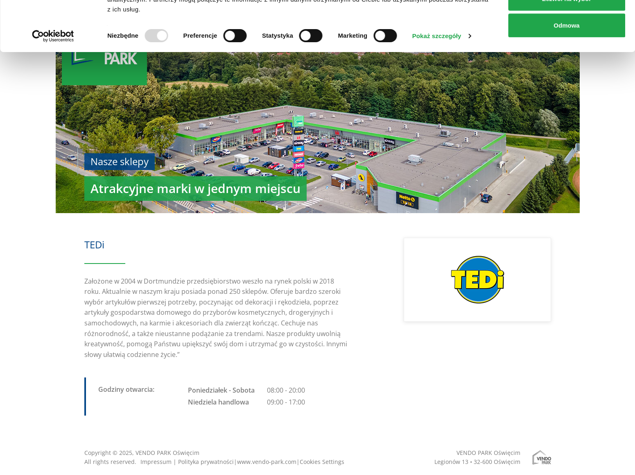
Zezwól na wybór (566, 48)
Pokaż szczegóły (436, 85)
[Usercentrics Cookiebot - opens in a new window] (53, 86)
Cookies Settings (322, 462)
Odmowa (566, 75)
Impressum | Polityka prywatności (187, 462)
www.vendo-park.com (266, 462)
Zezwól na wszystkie (567, 21)
